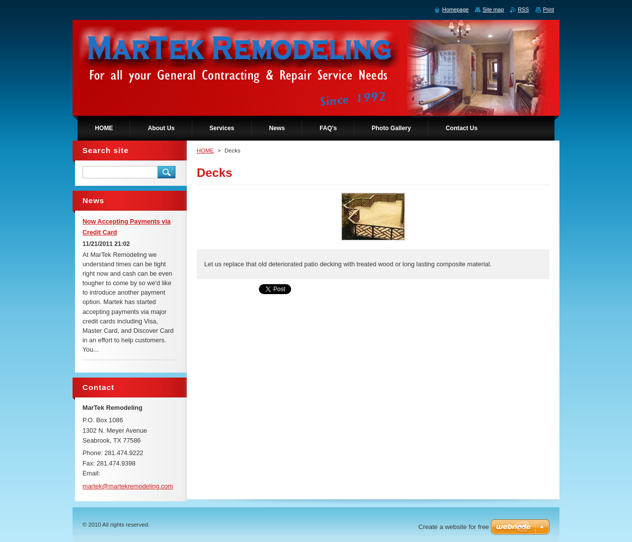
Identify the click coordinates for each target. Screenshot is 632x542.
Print (548, 9)
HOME (205, 151)
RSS (523, 9)
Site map (493, 9)
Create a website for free (453, 527)
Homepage (455, 9)
